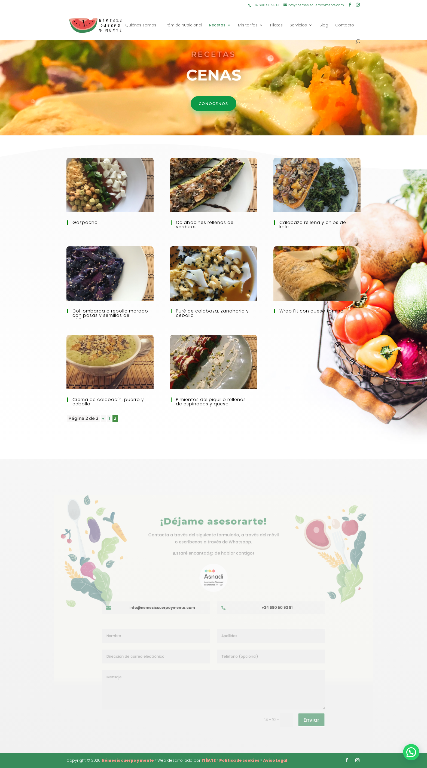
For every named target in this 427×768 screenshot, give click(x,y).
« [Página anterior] (103, 418)
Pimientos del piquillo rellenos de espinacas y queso (211, 401)
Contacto (344, 25)
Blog (323, 25)
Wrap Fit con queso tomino (311, 311)
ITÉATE (209, 760)
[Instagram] (358, 5)
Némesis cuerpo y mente (128, 760)
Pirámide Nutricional (182, 25)
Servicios (298, 25)
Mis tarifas (248, 25)
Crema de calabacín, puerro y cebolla (108, 401)
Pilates (276, 25)
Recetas (217, 25)
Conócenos (213, 103)
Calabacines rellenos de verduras (205, 224)
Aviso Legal (275, 760)
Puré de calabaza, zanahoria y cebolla (212, 313)
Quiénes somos (140, 25)
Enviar (307, 715)
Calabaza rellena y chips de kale (312, 224)
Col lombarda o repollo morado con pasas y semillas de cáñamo (110, 315)
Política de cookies (239, 760)
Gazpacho (85, 222)
